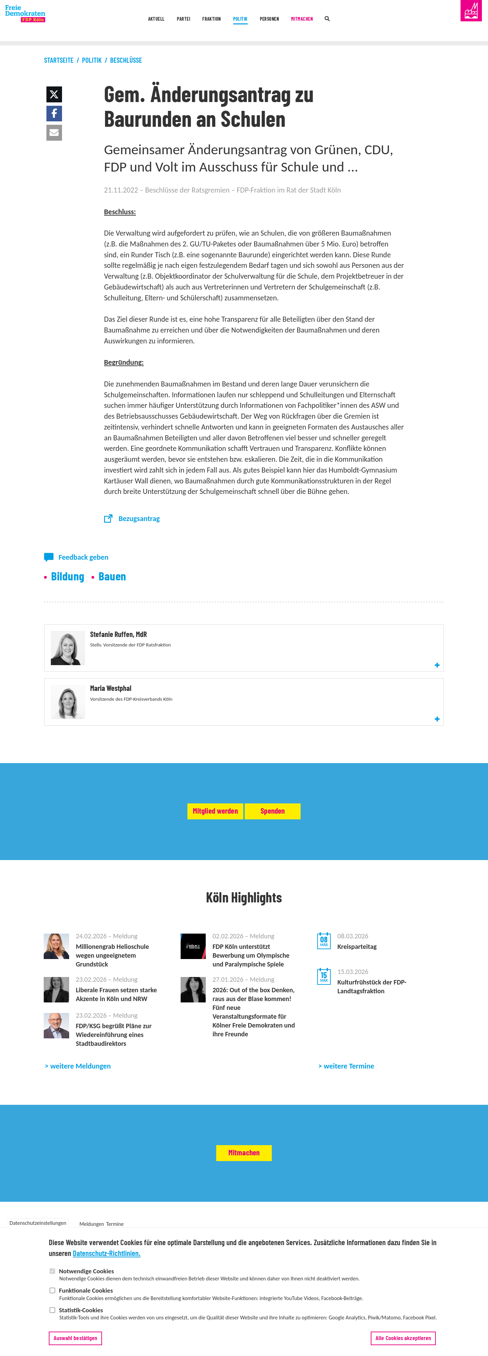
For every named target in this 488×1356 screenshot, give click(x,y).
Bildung (67, 577)
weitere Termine (349, 1059)
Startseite (59, 60)
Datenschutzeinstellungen (37, 1223)
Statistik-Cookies (81, 1310)
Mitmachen (329, 21)
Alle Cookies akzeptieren (403, 1338)
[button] (54, 94)
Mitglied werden (187, 783)
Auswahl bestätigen (76, 1338)
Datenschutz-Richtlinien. (107, 1254)
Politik (238, 21)
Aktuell (115, 21)
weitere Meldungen (80, 1059)
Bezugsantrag (139, 518)
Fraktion (196, 21)
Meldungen (91, 1218)
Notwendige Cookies (86, 1271)
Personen (281, 21)
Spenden (301, 783)
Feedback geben (83, 557)
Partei (155, 21)
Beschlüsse (126, 60)
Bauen (112, 577)
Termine (115, 1218)
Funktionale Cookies (86, 1290)
